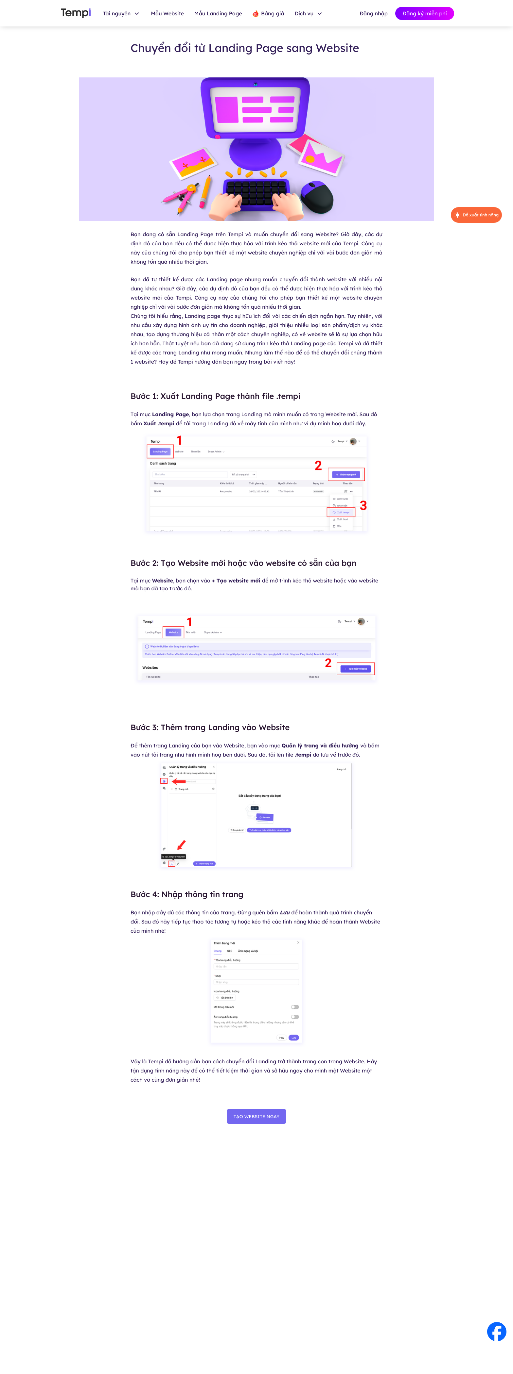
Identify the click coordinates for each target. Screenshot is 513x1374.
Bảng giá (268, 13)
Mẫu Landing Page (218, 13)
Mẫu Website (167, 13)
